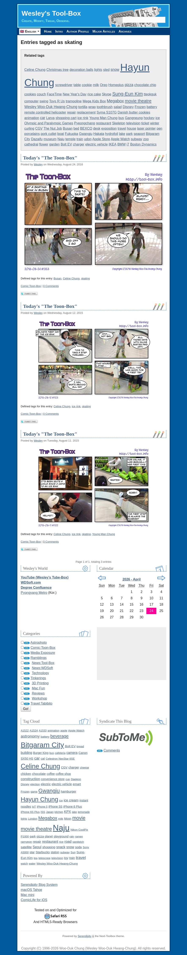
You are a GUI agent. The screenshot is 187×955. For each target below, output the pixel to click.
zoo (146, 139)
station (55, 852)
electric (46, 784)
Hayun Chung (39, 799)
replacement (86, 112)
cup (68, 779)
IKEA (113, 144)
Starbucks (43, 852)
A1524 (34, 730)
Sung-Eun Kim (127, 93)
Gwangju (85, 134)
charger (78, 144)
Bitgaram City (42, 745)
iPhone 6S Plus (30, 812)
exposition (109, 128)
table (77, 85)
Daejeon (76, 779)
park (129, 134)
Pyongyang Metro (34, 592)
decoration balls (81, 69)
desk (96, 128)
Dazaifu (37, 139)
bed (76, 128)
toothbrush (105, 107)
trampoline (74, 101)
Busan (68, 128)
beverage (59, 736)
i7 (127, 144)
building (26, 753)
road (68, 842)
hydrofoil (111, 134)
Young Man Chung (103, 118)
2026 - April (131, 579)
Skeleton (118, 123)
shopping (48, 847)
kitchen (59, 812)
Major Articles (103, 31)
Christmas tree (57, 69)
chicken (26, 773)
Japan (50, 812)
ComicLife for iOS (34, 900)
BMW (121, 144)
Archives (125, 31)
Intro (59, 31)
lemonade (84, 812)
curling (29, 128)
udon (88, 139)
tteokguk (150, 94)
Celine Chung (34, 69)
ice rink (82, 118)
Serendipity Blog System (39, 884)
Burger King (40, 753)
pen (159, 128)
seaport (139, 134)
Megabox (115, 101)
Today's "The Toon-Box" (50, 158)
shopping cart (66, 118)
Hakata (98, 134)
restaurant (103, 123)
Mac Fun (38, 688)
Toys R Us (57, 101)
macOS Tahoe (31, 890)
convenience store (53, 779)
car (42, 118)
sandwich (78, 841)
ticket (145, 123)
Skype (106, 94)
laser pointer (146, 128)
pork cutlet (48, 134)
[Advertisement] (131, 653)
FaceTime (54, 94)
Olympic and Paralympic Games (48, 123)
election (35, 784)
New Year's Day (74, 94)
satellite (26, 847)
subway (136, 139)
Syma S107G (106, 112)
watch (24, 863)
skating (85, 278)
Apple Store (101, 139)
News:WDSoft (42, 668)
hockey (149, 118)
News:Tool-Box (43, 663)
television (133, 123)
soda (78, 847)
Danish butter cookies (134, 112)
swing (44, 101)
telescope (44, 858)
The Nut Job (52, 128)
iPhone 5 (42, 806)
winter (154, 123)
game (33, 791)
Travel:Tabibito (41, 703)
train (80, 139)
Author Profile (77, 31)
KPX (67, 812)
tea (35, 858)
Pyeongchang (84, 123)
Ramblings (38, 658)
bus (121, 118)
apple (63, 730)
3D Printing (40, 683)
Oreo (103, 85)
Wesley (38, 164)
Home (48, 31)
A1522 (25, 730)
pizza (129, 85)
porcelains (32, 134)
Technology (40, 673)
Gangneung (134, 118)
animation (31, 118)
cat (43, 758)
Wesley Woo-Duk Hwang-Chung (50, 107)
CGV (39, 128)
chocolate (39, 773)
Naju (61, 139)
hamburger (68, 791)
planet (49, 836)
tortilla (82, 107)
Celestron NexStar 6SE (60, 758)
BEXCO (86, 128)
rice (61, 841)
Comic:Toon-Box (31, 286)
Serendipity (84, 936)
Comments (111, 750)
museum (50, 139)
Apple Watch (120, 139)
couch (41, 94)
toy (66, 858)
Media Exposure (42, 653)
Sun (73, 852)
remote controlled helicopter (45, 112)
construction (30, 779)
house (131, 128)
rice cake (94, 94)
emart (77, 784)
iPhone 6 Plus (72, 806)
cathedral (31, 144)
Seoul (37, 847)
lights (98, 69)
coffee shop (63, 773)
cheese (84, 767)
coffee (51, 773)
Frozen (140, 107)
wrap (92, 107)
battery (152, 107)
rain (71, 836)
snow (114, 69)
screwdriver (64, 85)
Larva (50, 118)
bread (80, 746)
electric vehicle (96, 144)
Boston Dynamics (143, 144)
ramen (79, 836)
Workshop (39, 698)
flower (43, 144)
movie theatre (138, 100)
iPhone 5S (55, 806)
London (32, 818)
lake (122, 134)
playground (61, 836)
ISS (43, 812)
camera (72, 753)
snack (60, 847)
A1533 (43, 730)
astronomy (30, 736)
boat (60, 134)
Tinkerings (38, 678)
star (32, 852)
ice (157, 118)
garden (54, 144)
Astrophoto (38, 642)
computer (31, 101)
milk (96, 85)
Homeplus (116, 85)
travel (122, 128)
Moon (67, 818)
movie (78, 818)
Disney (128, 107)
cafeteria (60, 753)
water (32, 863)
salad (118, 107)
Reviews (38, 693)
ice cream (71, 800)
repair (71, 112)
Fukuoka (71, 134)
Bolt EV (66, 144)
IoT (34, 806)
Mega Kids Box (94, 101)
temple (70, 139)
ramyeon (26, 841)
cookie (87, 85)
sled (106, 70)
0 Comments (51, 286)
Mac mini (27, 895)
